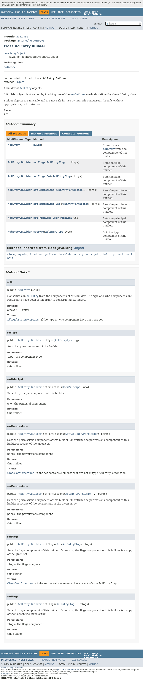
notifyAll (93, 254)
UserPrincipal (62, 217)
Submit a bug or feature (12, 668)
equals (22, 254)
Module (20, 12)
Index (86, 12)
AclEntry (9, 66)
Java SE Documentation (68, 670)
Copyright (5, 674)
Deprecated (73, 12)
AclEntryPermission (69, 190)
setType (38, 231)
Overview (7, 12)
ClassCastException (20, 473)
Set (49, 176)
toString (109, 254)
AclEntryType (54, 231)
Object (20, 82)
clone (11, 254)
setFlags (39, 162)
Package (32, 12)
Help (95, 12)
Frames (45, 18)
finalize (36, 254)
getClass (50, 254)
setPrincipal (42, 217)
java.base (21, 36)
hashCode (65, 254)
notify (78, 254)
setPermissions (43, 190)
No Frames (58, 18)
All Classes (79, 18)
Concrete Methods (75, 133)
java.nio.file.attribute (30, 40)
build (37, 145)
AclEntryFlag (56, 162)
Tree (61, 12)
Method (49, 28)
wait (120, 254)
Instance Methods (44, 133)
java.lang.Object (14, 53)
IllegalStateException (23, 319)
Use (53, 12)
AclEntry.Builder (20, 162)
